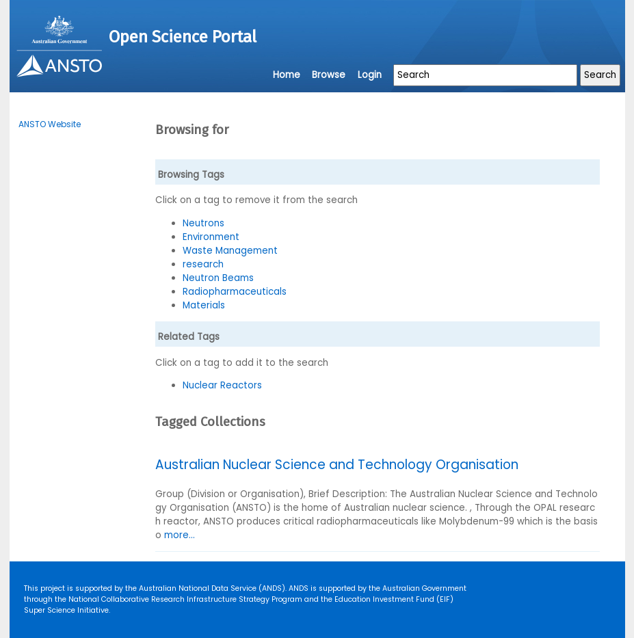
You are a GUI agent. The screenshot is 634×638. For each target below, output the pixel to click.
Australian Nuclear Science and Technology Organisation (336, 464)
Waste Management (230, 250)
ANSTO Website (49, 124)
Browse (328, 74)
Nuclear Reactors (222, 385)
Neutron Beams (218, 277)
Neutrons (203, 223)
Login (370, 74)
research (203, 264)
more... (179, 535)
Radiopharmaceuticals (235, 291)
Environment (211, 236)
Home (286, 74)
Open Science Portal (182, 36)
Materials (204, 305)
